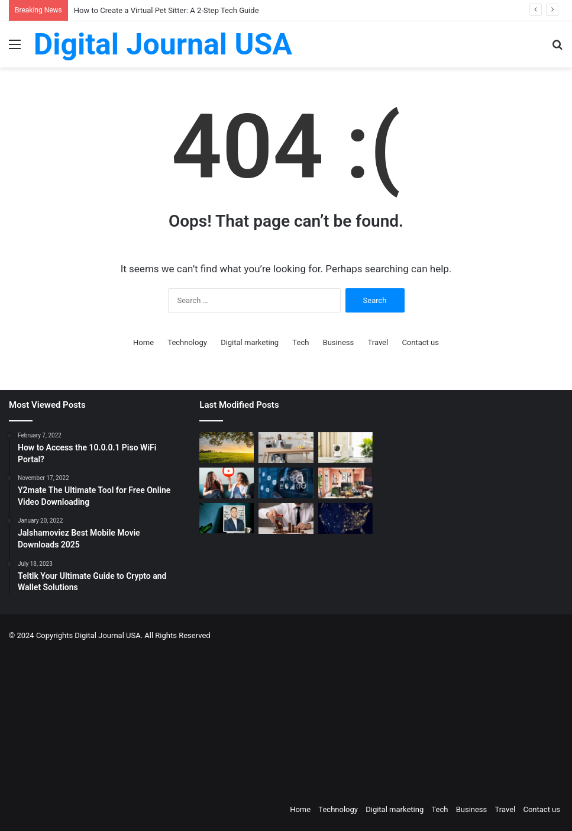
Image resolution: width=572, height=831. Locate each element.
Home (143, 342)
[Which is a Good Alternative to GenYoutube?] (226, 483)
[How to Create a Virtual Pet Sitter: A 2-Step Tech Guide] (345, 447)
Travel (377, 342)
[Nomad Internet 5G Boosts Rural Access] (345, 518)
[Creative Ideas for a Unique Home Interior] (345, 483)
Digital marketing (250, 342)
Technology (187, 342)
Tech (300, 342)
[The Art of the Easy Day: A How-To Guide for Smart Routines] (285, 447)
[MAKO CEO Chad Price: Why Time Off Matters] (226, 518)
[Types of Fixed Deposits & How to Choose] (285, 518)
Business (338, 342)
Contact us (420, 342)
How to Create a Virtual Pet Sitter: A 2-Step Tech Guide (166, 10)
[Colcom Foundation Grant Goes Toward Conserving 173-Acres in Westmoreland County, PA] (226, 447)
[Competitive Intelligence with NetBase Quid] (285, 483)
